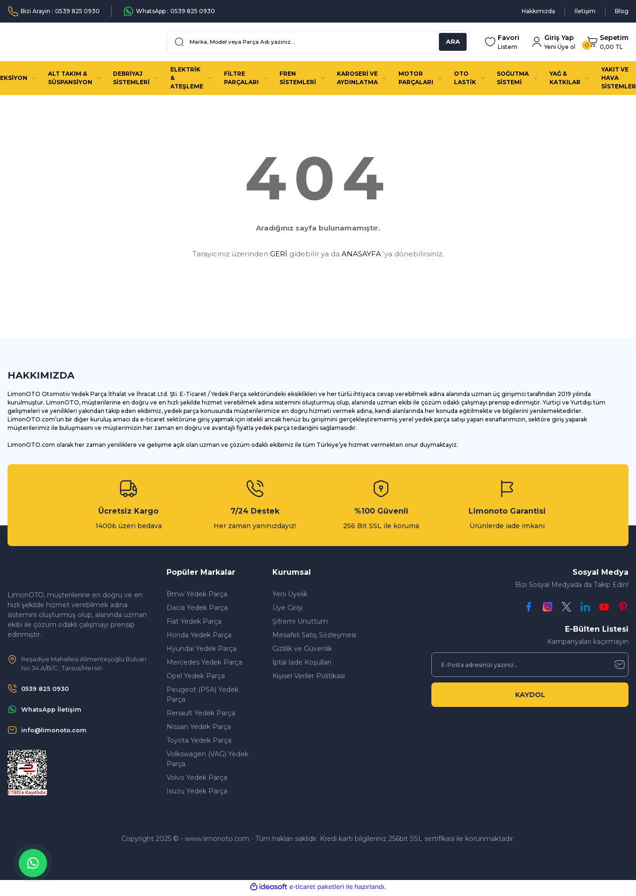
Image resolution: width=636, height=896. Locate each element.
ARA (453, 42)
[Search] (318, 42)
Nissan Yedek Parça (199, 726)
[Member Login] (553, 42)
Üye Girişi (287, 607)
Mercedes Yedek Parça (204, 662)
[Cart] (607, 42)
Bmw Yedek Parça (197, 594)
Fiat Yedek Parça (194, 621)
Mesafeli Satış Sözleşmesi (314, 635)
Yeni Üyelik (290, 594)
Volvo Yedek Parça (197, 777)
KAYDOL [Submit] (530, 694)
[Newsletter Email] (529, 664)
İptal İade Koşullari (301, 662)
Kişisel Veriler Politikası (308, 676)
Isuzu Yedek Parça (197, 791)
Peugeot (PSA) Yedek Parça (202, 694)
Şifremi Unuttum (300, 621)
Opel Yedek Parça (196, 676)
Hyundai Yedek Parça (202, 648)
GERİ (278, 253)
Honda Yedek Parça (199, 635)
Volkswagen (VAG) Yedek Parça (207, 759)
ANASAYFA (361, 253)
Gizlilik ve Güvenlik (302, 648)
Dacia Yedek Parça (197, 607)
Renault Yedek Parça (201, 713)
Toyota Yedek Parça (199, 740)
